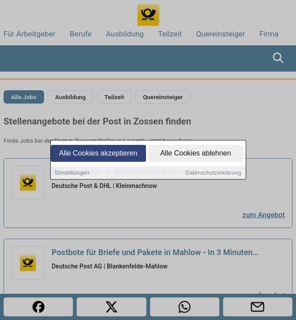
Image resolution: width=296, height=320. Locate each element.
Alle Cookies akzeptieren (98, 153)
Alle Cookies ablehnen (195, 153)
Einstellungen (72, 173)
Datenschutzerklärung (213, 173)
